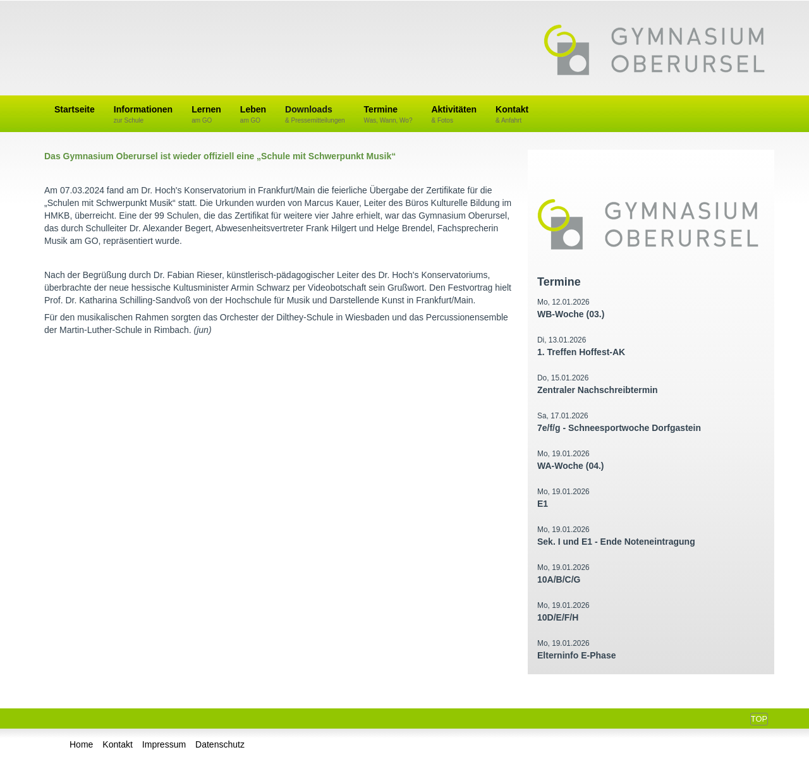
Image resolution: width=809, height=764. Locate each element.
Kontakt (512, 114)
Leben (253, 114)
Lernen (206, 114)
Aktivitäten (454, 114)
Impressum (164, 744)
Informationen (143, 114)
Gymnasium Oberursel (654, 51)
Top (759, 719)
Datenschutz (220, 744)
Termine (388, 114)
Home (81, 744)
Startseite (74, 109)
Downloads (315, 114)
